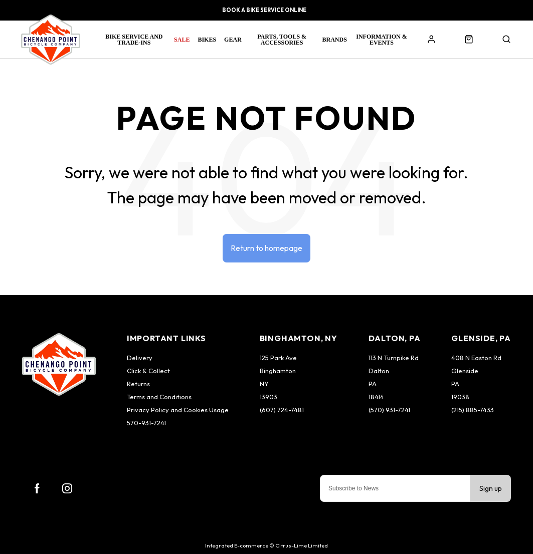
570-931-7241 (146, 423)
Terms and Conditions (159, 397)
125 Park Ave (278, 358)
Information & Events (381, 40)
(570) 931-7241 (389, 410)
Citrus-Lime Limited (301, 545)
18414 (376, 397)
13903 (268, 397)
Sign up (490, 488)
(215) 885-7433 (472, 410)
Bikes (207, 40)
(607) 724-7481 (282, 410)
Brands (334, 40)
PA (373, 384)
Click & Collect (148, 371)
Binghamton (278, 371)
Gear (233, 40)
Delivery (139, 358)
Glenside (464, 371)
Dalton (379, 371)
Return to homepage (266, 248)
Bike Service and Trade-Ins (133, 40)
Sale (182, 40)
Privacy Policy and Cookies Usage (178, 410)
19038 (460, 397)
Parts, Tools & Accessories (281, 40)
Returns (138, 384)
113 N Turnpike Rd (394, 358)
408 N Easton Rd (476, 358)
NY (264, 384)
